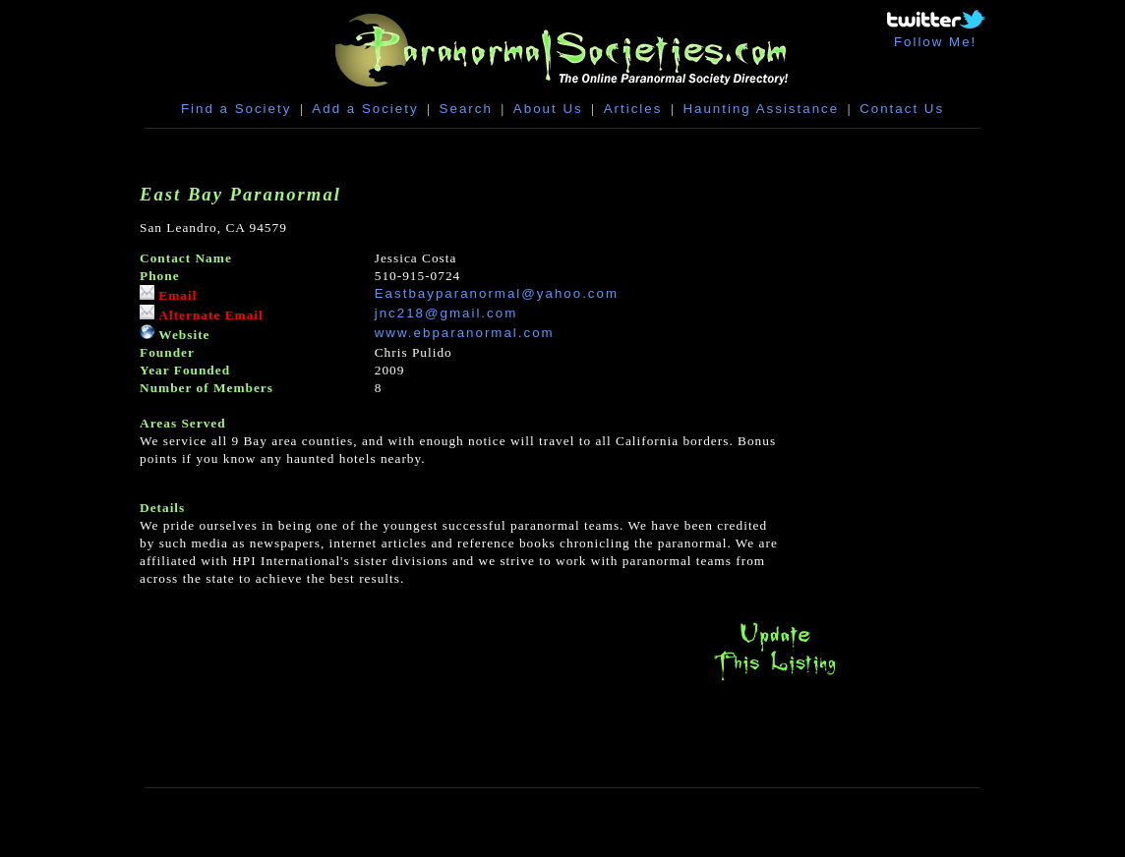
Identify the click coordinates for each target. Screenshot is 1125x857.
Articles (633, 108)
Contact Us (901, 108)
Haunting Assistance (760, 108)
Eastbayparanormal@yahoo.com (497, 293)
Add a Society (365, 108)
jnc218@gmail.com (446, 313)
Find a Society (236, 108)
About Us (548, 108)
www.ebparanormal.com (465, 332)
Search (466, 108)
